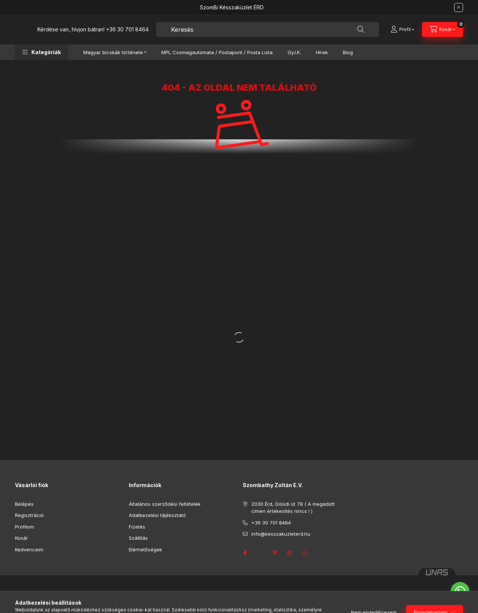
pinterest (274, 552)
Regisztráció (29, 515)
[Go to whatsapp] (460, 591)
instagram (289, 552)
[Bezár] (458, 7)
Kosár (21, 538)
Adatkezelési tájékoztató (157, 515)
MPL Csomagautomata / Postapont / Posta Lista (217, 52)
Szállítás (138, 538)
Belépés (24, 504)
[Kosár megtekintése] (442, 29)
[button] (41, 52)
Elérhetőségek (145, 549)
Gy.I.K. (294, 52)
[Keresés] (361, 29)
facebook (245, 552)
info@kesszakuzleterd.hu (280, 534)
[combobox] (267, 29)
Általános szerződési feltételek (165, 504)
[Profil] (402, 29)
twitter (259, 552)
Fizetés (137, 527)
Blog (348, 52)
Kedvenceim (29, 549)
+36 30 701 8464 (127, 29)
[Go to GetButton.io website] (460, 605)
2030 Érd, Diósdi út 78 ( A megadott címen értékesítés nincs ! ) (293, 507)
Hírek (322, 52)
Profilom (24, 527)
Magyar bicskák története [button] (113, 52)
